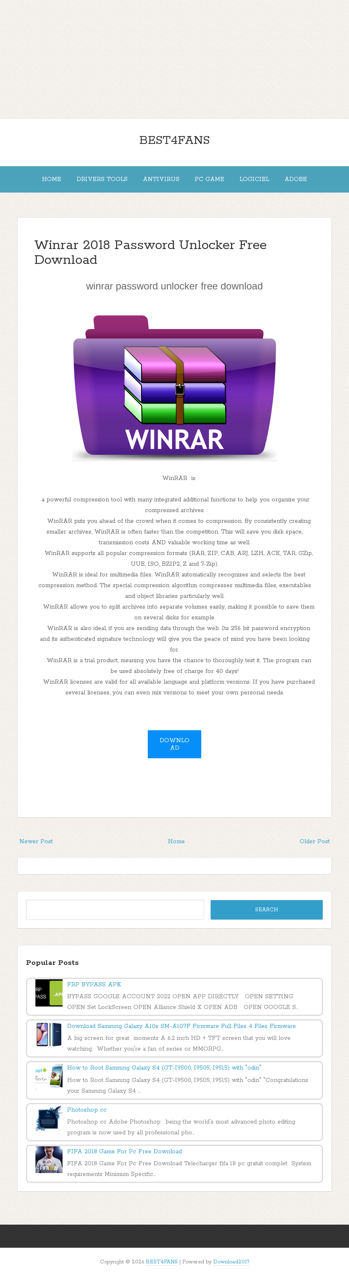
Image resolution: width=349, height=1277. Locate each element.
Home (51, 179)
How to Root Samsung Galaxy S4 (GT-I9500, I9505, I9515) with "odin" (164, 1068)
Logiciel (254, 179)
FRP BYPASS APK (94, 984)
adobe (295, 179)
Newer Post (36, 841)
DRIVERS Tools (102, 179)
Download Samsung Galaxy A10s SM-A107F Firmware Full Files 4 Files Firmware (181, 1026)
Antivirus (161, 179)
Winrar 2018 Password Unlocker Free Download (150, 253)
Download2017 (231, 1262)
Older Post (315, 841)
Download (174, 744)
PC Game (209, 179)
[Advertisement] (174, 57)
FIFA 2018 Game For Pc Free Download (124, 1151)
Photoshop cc (87, 1110)
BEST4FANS (174, 140)
